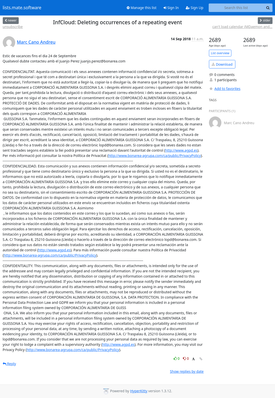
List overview (220, 53)
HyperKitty (138, 391)
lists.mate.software (22, 8)
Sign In (171, 7)
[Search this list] (236, 7)
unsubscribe (13, 26)
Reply (9, 363)
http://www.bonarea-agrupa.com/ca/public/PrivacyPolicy (154, 155)
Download (222, 64)
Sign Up (194, 7)
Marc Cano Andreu (36, 42)
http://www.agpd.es (181, 150)
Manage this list (142, 7)
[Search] (268, 7)
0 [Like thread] (177, 358)
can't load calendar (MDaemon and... (242, 26)
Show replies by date (187, 371)
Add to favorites (224, 88)
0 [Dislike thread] (186, 358)
